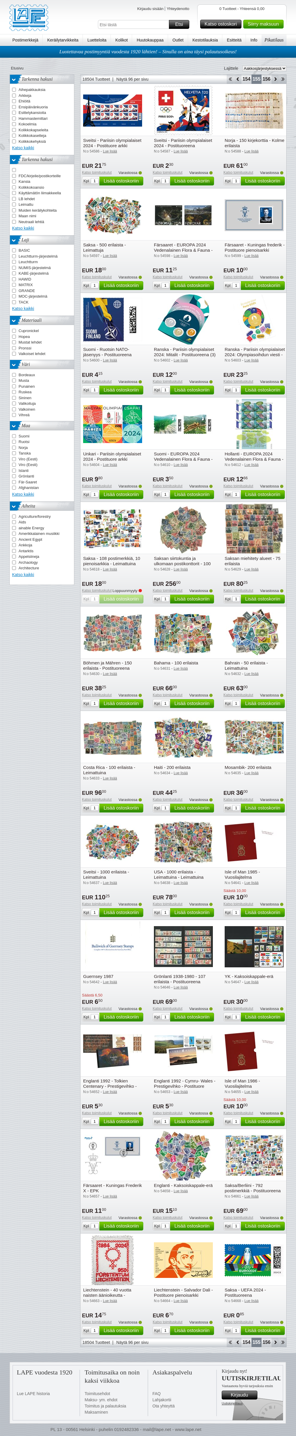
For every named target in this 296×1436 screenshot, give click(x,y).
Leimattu (26, 204)
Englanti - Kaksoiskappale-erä (183, 1185)
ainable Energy (31, 528)
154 (247, 79)
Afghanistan (29, 487)
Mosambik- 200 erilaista (248, 767)
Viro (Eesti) (28, 459)
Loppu (283, 79)
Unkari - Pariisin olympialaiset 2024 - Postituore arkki (112, 456)
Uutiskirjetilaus (232, 1403)
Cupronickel (29, 331)
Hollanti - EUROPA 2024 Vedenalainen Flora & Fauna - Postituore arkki (254, 459)
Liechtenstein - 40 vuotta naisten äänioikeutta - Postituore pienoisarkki (107, 1295)
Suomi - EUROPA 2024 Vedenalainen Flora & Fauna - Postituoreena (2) (183, 459)
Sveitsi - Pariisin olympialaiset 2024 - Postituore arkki (112, 143)
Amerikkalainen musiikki (39, 533)
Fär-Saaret (28, 482)
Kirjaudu (243, 1395)
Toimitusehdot (97, 1393)
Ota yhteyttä (163, 1406)
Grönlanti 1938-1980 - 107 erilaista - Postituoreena (179, 979)
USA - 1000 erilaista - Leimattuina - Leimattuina (178, 874)
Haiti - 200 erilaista (172, 767)
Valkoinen (27, 409)
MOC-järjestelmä (33, 296)
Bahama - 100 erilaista (176, 662)
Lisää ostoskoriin (122, 181)
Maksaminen (96, 1412)
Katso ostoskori (222, 24)
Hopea (24, 336)
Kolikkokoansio (31, 187)
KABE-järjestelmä (34, 273)
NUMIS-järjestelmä (35, 268)
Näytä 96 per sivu (132, 79)
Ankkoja (25, 545)
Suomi (24, 436)
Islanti (24, 470)
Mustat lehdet (30, 342)
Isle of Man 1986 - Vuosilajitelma (242, 1083)
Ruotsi (24, 442)
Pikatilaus (274, 39)
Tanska (25, 453)
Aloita (230, 79)
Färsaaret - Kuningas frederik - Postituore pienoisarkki (255, 247)
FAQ (156, 1393)
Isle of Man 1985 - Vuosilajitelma (242, 874)
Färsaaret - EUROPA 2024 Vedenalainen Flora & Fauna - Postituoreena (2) (183, 250)
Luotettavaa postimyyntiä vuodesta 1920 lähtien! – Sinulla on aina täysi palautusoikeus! (148, 51)
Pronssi (25, 348)
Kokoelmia (28, 124)
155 (257, 79)
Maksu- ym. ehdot (101, 1399)
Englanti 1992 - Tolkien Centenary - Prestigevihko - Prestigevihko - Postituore (110, 1086)
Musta (24, 380)
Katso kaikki (23, 147)
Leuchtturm (28, 262)
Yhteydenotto (178, 8)
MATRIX (26, 285)
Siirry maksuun (265, 24)
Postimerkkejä (25, 40)
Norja (23, 447)
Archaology (28, 562)
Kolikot (121, 40)
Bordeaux (27, 375)
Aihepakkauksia (32, 89)
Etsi (181, 24)
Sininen (25, 398)
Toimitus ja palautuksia (105, 1406)
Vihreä (24, 415)
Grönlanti (26, 476)
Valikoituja (27, 403)
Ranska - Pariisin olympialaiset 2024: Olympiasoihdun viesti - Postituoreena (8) (255, 354)
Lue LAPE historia (33, 1393)
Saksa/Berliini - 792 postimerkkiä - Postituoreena (253, 1188)
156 (267, 79)
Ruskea (25, 392)
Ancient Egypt (30, 539)
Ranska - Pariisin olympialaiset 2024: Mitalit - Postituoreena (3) (185, 352)
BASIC (24, 250)
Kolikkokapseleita (33, 130)
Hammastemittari (33, 118)
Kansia (24, 181)
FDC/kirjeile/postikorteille (40, 176)
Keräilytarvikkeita (62, 40)
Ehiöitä (24, 101)
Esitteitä (234, 40)
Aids (22, 522)
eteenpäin (275, 79)
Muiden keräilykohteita (38, 210)
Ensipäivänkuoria (33, 107)
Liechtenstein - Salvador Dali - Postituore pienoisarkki (183, 1292)
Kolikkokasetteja (32, 135)
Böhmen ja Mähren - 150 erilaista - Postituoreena (107, 665)
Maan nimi (27, 216)
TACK (24, 302)
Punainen (27, 386)
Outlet (177, 40)
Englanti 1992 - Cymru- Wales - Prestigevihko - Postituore (185, 1083)
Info (254, 40)
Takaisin (237, 79)
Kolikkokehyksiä (32, 141)
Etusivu (17, 68)
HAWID (25, 279)
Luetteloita (96, 40)
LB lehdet (27, 199)
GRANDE (27, 290)
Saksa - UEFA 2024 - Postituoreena (245, 1292)
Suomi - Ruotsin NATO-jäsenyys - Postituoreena (107, 352)
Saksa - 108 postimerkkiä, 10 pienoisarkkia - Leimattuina (111, 561)
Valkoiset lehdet (32, 353)
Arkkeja (25, 95)
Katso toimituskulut (97, 172)
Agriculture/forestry (35, 516)
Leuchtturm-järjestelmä (38, 256)
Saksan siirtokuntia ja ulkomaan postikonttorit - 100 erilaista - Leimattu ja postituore (184, 563)
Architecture (29, 568)
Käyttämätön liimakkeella (40, 193)
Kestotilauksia (205, 40)
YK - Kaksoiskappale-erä (249, 976)
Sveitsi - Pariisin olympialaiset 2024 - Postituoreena (183, 143)
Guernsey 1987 (98, 976)
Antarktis (26, 551)
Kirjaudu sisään (150, 8)
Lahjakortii (161, 1399)
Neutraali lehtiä (31, 222)
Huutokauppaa (150, 40)
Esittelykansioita (32, 112)
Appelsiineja (29, 556)
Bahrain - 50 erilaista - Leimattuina (246, 665)
